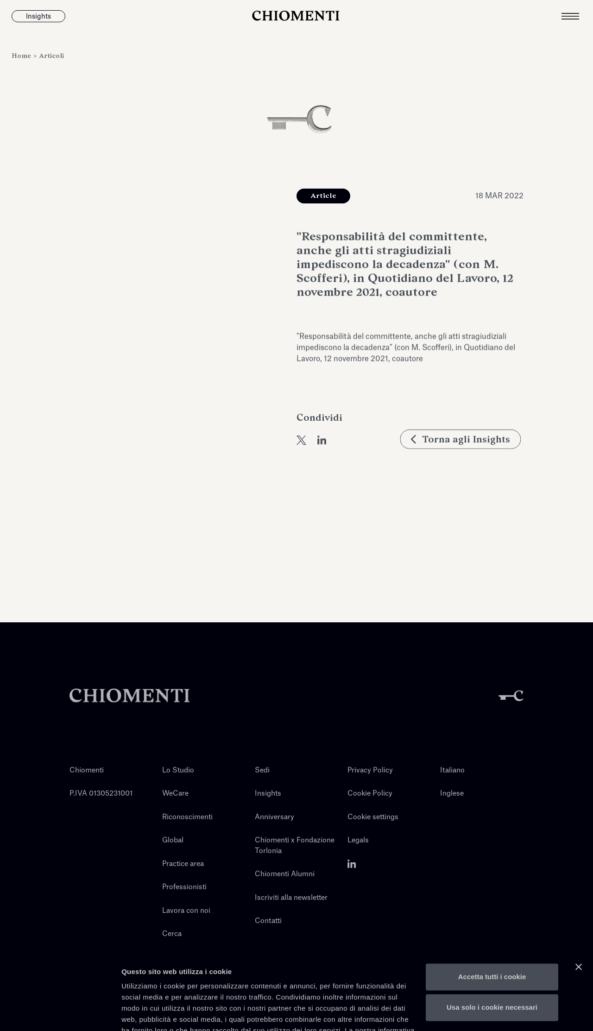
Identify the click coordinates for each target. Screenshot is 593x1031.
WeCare (175, 793)
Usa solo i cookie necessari (492, 952)
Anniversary (274, 817)
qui (196, 987)
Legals (358, 840)
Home (22, 56)
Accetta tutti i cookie (492, 922)
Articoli (51, 56)
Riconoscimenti (187, 817)
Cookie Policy (369, 793)
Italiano (452, 770)
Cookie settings (372, 817)
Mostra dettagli (146, 1013)
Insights (268, 793)
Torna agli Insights (463, 458)
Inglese (452, 793)
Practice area (183, 863)
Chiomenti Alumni (285, 874)
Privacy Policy (370, 770)
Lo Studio (178, 770)
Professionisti (184, 887)
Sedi (262, 770)
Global (172, 840)
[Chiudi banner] (578, 912)
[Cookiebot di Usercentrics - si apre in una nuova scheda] (60, 1013)
